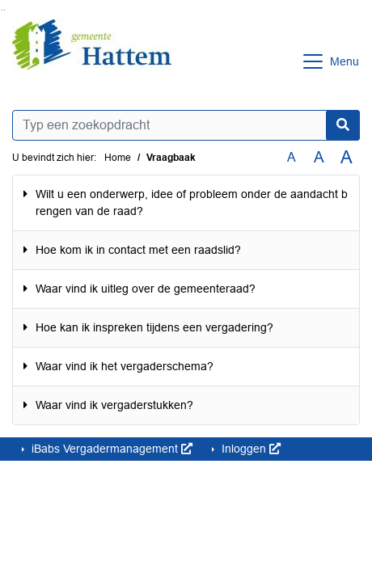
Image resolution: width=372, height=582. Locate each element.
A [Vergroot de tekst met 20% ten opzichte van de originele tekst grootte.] (319, 157)
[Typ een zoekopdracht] (186, 125)
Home (117, 157)
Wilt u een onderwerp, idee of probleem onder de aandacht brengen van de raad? (192, 202)
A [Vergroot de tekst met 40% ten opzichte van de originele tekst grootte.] (346, 157)
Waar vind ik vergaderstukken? (114, 405)
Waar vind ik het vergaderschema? (124, 366)
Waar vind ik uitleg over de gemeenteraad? (146, 288)
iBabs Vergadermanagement (110, 448)
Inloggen (249, 448)
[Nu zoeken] (343, 125)
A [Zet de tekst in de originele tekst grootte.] (291, 157)
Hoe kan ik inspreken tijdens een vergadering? (154, 327)
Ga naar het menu (4, 10)
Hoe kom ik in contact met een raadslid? (138, 249)
